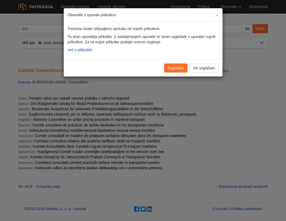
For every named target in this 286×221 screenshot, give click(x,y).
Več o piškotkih (80, 50)
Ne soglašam (204, 68)
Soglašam (176, 68)
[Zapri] (216, 15)
